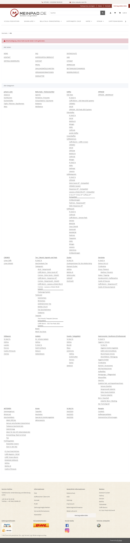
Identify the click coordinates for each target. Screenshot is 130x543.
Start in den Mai (11, 447)
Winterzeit (7, 414)
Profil (37, 65)
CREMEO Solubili (75, 186)
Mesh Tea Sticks (40, 332)
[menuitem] (113, 493)
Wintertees (41, 301)
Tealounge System (44, 292)
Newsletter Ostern (12, 444)
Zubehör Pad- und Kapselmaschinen (110, 383)
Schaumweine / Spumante (44, 101)
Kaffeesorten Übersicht (44, 57)
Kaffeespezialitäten (104, 414)
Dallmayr (72, 168)
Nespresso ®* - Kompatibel (78, 189)
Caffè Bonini (103, 507)
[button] (110, 12)
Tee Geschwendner (44, 310)
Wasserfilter (102, 377)
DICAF (71, 107)
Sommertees (42, 298)
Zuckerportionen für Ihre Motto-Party (79, 263)
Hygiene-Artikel (103, 360)
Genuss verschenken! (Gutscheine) (18, 423)
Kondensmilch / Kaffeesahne (108, 278)
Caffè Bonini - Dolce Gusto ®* (48, 272)
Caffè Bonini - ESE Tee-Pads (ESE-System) (49, 325)
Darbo (71, 363)
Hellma (69, 269)
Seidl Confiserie (40, 348)
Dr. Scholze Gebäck (41, 339)
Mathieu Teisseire (107, 272)
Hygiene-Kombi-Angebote (109, 348)
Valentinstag (10, 429)
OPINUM (72, 151)
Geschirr (101, 380)
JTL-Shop (119, 540)
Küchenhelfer (8, 101)
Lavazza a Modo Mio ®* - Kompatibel (81, 192)
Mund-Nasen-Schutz (108, 354)
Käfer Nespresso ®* (76, 206)
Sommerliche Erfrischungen (107, 417)
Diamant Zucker (72, 266)
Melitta (101, 501)
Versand (26, 535)
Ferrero (6, 348)
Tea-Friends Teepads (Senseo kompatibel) (48, 320)
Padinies (72, 235)
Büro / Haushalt (103, 398)
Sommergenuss (9, 411)
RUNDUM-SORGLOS (11, 460)
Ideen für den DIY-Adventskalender (18, 432)
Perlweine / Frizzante (42, 98)
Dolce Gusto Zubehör (108, 392)
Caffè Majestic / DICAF (12, 454)
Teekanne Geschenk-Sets (14, 426)
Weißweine (39, 107)
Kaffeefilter (102, 371)
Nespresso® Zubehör (108, 389)
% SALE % (72, 98)
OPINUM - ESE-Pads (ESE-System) (80, 109)
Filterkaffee (70, 112)
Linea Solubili (8, 263)
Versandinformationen (44, 72)
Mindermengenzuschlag (39, 535)
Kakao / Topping (103, 275)
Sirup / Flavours (103, 269)
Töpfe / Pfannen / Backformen (14, 104)
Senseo (71, 221)
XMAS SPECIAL (11, 420)
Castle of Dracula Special (106, 287)
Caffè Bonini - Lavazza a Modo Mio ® (50, 284)
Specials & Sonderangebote (44, 417)
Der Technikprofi (103, 404)
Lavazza (71, 171)
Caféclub (72, 130)
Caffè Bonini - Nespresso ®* (47, 278)
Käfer (71, 127)
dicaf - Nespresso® (44, 269)
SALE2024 (70, 411)
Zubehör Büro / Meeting (109, 401)
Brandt (69, 345)
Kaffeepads (70, 209)
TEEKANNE (102, 504)
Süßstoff (69, 278)
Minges (71, 124)
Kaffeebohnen (71, 139)
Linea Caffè (7, 260)
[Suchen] (76, 13)
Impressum (71, 65)
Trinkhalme (102, 266)
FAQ (36, 53)
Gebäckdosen (39, 354)
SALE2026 (70, 417)
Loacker (6, 345)
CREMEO (72, 104)
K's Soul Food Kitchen (12, 451)
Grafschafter (73, 357)
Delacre (38, 351)
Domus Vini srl (103, 263)
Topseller (38, 411)
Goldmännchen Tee (44, 304)
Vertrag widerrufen (120, 6)
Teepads (38, 316)
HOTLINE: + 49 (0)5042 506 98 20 (52, 2)
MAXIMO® (72, 232)
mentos (6, 354)
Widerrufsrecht (73, 72)
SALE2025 (70, 414)
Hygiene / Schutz (104, 342)
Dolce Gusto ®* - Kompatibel (79, 183)
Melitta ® (72, 121)
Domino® (72, 229)
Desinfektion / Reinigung (109, 357)
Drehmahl (70, 281)
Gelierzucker (71, 275)
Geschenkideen (9, 417)
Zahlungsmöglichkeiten (44, 68)
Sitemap (70, 61)
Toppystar (72, 238)
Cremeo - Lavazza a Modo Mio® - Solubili (49, 288)
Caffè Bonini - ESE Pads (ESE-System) (81, 101)
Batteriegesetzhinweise (76, 68)
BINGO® (72, 223)
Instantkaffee (71, 136)
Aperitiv (38, 95)
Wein (5, 107)
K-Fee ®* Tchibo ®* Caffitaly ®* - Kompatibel (80, 196)
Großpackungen (74, 200)
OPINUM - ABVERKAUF (105, 95)
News (100, 6)
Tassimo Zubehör (106, 395)
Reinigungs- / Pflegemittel (107, 374)
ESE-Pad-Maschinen (105, 369)
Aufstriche (70, 351)
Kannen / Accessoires (105, 366)
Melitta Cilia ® (43, 307)
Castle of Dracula (104, 281)
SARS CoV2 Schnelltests (108, 351)
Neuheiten (39, 414)
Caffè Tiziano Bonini (11, 457)
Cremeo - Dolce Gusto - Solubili (48, 275)
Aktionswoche (40, 420)
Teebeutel (38, 295)
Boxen (37, 329)
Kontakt (107, 6)
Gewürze (7, 95)
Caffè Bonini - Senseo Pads (78, 218)
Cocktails (101, 411)
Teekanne (41, 313)
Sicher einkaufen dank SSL (78, 2)
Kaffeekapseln (71, 174)
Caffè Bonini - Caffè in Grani (78, 142)
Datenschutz (72, 53)
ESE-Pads (70, 95)
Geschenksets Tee (41, 263)
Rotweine (38, 104)
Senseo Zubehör (106, 386)
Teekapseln (39, 266)
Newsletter (39, 76)
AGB (68, 57)
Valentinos (72, 250)
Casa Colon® (73, 226)
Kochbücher (8, 98)
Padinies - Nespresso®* (77, 203)
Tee (7, 438)
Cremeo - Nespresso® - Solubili (48, 281)
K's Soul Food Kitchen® (107, 510)
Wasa (68, 348)
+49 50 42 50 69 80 (8, 499)
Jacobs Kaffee (73, 133)
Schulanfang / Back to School (16, 435)
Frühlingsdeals (9, 441)
